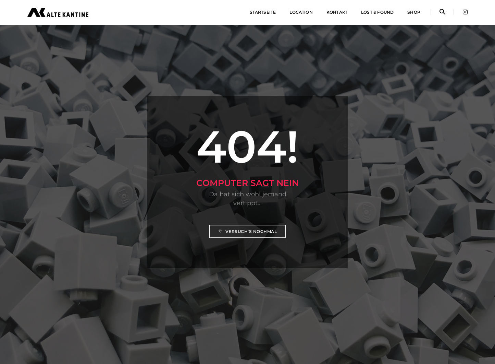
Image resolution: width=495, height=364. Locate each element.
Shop (413, 12)
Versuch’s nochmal (247, 231)
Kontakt (336, 12)
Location (300, 12)
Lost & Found (377, 12)
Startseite (263, 12)
